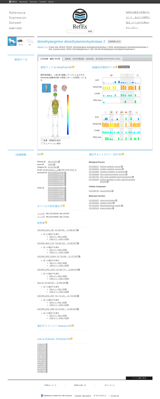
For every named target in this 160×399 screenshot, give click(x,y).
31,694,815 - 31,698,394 (55, 283)
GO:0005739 (94, 191)
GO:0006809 (94, 174)
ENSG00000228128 (56, 183)
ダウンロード (109, 385)
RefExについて (50, 385)
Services (33, 2)
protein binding (106, 208)
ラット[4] (41, 217)
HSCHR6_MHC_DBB (45, 309)
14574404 (41, 361)
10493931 (41, 346)
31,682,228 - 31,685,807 (66, 243)
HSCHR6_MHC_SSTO (46, 270)
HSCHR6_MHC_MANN (46, 256)
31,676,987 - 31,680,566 (66, 309)
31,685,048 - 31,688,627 (66, 230)
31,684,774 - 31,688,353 (67, 270)
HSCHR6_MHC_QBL (45, 230)
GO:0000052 (94, 169)
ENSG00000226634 (56, 179)
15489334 (41, 365)
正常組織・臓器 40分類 (50, 59)
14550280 (41, 359)
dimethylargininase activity (110, 206)
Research (23, 2)
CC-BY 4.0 (115, 395)
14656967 (41, 363)
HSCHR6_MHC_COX (46, 243)
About (51, 2)
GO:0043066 (94, 172)
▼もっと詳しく (132, 28)
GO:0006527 (94, 167)
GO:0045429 (94, 180)
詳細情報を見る (114, 42)
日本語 (19, 28)
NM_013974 (53, 162)
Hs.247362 (52, 167)
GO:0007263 (94, 177)
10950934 (41, 351)
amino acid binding (107, 200)
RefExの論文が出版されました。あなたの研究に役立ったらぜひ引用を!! (138, 17)
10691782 (41, 349)
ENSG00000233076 (56, 185)
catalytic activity (106, 203)
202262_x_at (53, 170)
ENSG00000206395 (56, 173)
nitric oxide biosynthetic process (112, 174)
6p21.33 (40, 283)
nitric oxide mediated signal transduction (115, 177)
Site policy (86, 395)
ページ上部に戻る (139, 378)
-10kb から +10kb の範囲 (59, 239)
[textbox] (77, 31)
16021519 (41, 367)
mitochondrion (105, 191)
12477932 (41, 357)
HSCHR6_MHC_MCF (46, 296)
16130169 (41, 369)
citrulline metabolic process (110, 169)
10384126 (41, 344)
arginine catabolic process (110, 167)
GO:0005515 (94, 208)
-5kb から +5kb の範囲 (58, 237)
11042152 (41, 353)
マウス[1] (41, 214)
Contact (42, 2)
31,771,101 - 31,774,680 (66, 296)
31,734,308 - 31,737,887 (67, 256)
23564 (50, 165)
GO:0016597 (94, 200)
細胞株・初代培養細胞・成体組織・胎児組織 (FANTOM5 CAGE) (92, 59)
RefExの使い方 (80, 385)
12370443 (41, 355)
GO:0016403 (94, 206)
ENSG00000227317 (56, 181)
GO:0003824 (94, 203)
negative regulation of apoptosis (112, 172)
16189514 (41, 371)
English (12, 28)
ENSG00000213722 (56, 175)
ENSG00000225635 (56, 177)
